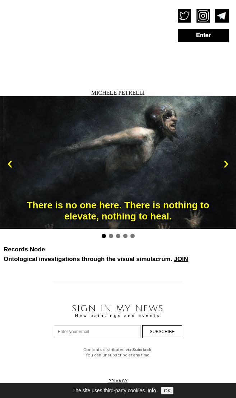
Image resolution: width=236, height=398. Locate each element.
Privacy (118, 380)
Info (152, 390)
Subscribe (162, 331)
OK (167, 390)
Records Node (24, 249)
